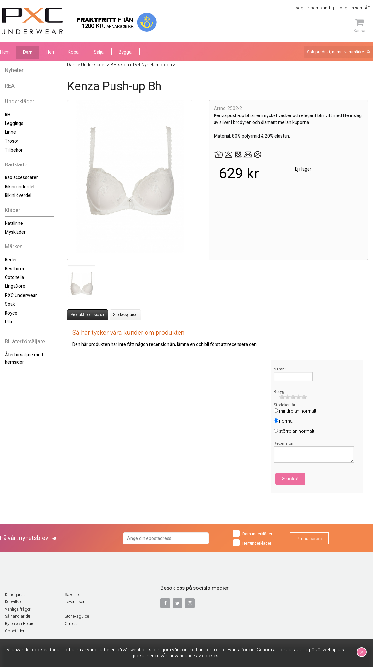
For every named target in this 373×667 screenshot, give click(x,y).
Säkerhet (72, 595)
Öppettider (14, 631)
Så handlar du (17, 616)
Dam (28, 52)
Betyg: (279, 391)
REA (10, 86)
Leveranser (74, 602)
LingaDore (15, 286)
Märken (14, 246)
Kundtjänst (15, 595)
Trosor (11, 141)
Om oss (72, 623)
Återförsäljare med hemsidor (24, 358)
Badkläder (17, 165)
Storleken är (284, 405)
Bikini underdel (19, 186)
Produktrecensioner (87, 315)
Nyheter (14, 70)
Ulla (8, 322)
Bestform (14, 268)
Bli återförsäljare (25, 341)
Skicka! (290, 478)
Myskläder (15, 232)
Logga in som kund (311, 8)
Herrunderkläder (252, 542)
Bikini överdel (18, 195)
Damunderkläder (252, 533)
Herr (50, 52)
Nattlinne (14, 223)
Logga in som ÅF (353, 8)
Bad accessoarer (21, 177)
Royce (11, 313)
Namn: (280, 369)
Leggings (14, 123)
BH (7, 114)
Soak (10, 304)
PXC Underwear (21, 295)
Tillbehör (14, 150)
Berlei (10, 259)
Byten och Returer (20, 623)
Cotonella (14, 277)
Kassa (359, 26)
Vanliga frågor (17, 609)
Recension (283, 443)
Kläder (12, 210)
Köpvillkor (13, 602)
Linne (10, 132)
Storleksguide (125, 315)
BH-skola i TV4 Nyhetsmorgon (141, 64)
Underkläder (19, 101)
